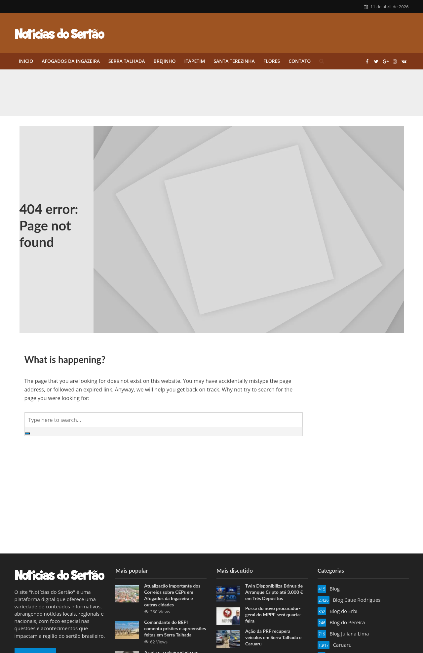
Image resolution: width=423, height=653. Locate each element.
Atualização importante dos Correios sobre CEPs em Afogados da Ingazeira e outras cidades (172, 595)
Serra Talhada (126, 61)
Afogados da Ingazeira (71, 61)
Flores (271, 61)
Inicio (26, 61)
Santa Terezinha (233, 61)
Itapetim (194, 61)
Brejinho (164, 61)
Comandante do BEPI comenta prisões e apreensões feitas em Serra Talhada (175, 628)
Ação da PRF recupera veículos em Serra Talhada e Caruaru (273, 637)
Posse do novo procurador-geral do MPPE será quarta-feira (273, 614)
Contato (299, 61)
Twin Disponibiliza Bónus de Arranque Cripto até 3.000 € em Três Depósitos (274, 592)
